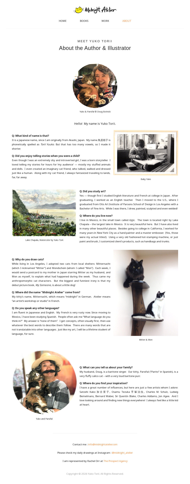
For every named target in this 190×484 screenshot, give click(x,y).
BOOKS (84, 22)
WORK (105, 22)
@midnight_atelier (122, 454)
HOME (62, 22)
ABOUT (126, 22)
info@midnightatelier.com (103, 445)
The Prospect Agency (115, 462)
